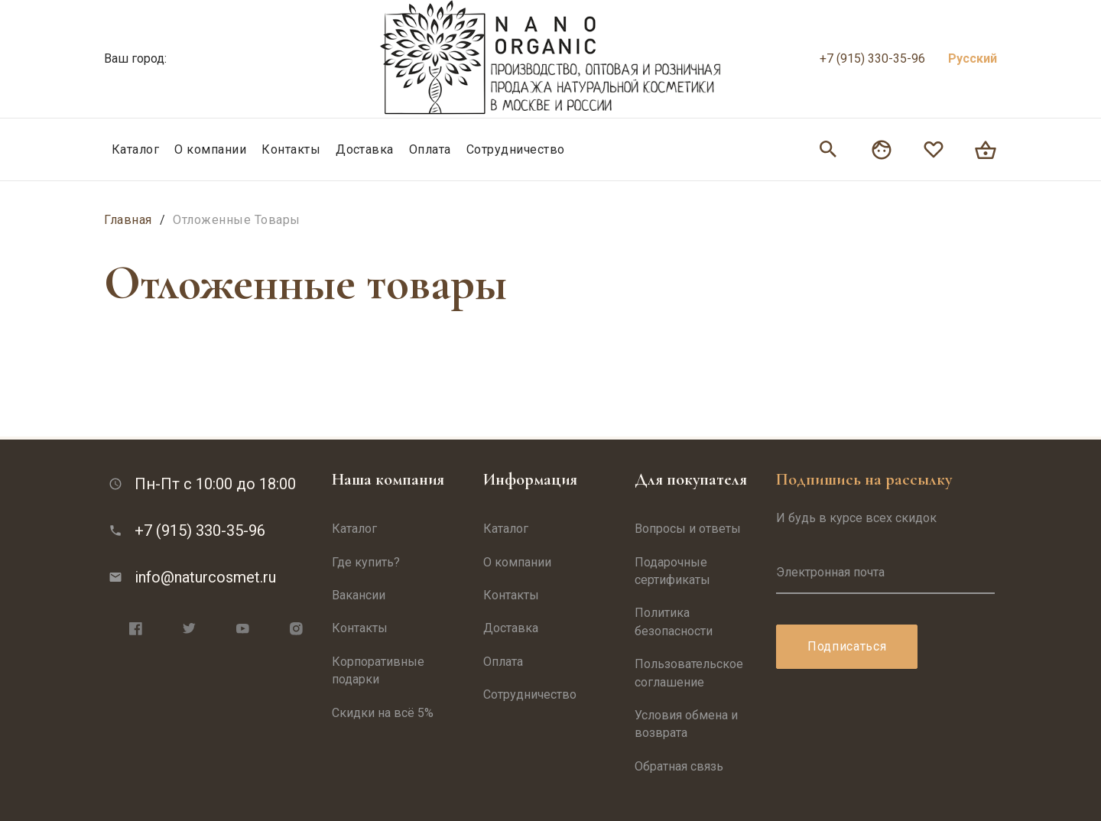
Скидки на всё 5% (383, 713)
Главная (128, 220)
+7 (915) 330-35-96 (872, 58)
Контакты (290, 149)
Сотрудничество (515, 149)
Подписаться (846, 646)
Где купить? (366, 562)
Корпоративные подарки (378, 670)
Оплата (430, 149)
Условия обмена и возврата (686, 724)
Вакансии (358, 595)
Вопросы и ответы (688, 528)
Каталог (135, 149)
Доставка (365, 149)
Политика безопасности (674, 621)
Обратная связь (679, 766)
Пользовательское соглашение (689, 673)
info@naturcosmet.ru (205, 577)
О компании (210, 149)
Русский (972, 58)
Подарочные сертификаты (672, 571)
